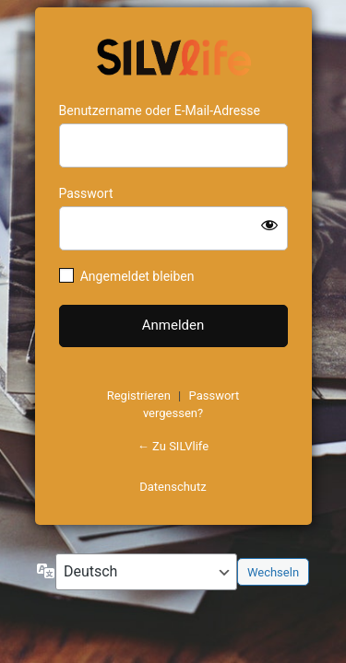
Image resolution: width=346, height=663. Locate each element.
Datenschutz (172, 487)
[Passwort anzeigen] (269, 224)
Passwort (86, 193)
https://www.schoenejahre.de (173, 55)
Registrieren (139, 395)
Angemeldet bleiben (137, 276)
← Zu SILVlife (173, 446)
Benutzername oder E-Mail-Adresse (160, 110)
